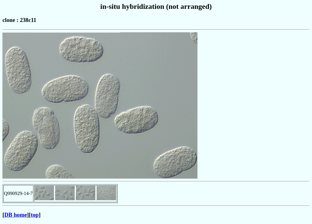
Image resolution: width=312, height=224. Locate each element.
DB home (15, 215)
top (35, 215)
